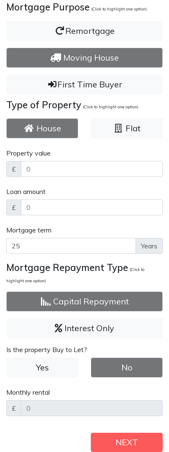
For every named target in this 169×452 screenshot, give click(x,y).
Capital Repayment (85, 301)
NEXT (126, 442)
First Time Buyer (84, 84)
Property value (28, 153)
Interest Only (84, 328)
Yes (42, 367)
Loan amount (26, 191)
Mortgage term (28, 230)
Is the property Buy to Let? (46, 349)
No (127, 367)
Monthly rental (28, 392)
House (42, 128)
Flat (127, 128)
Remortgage (85, 31)
